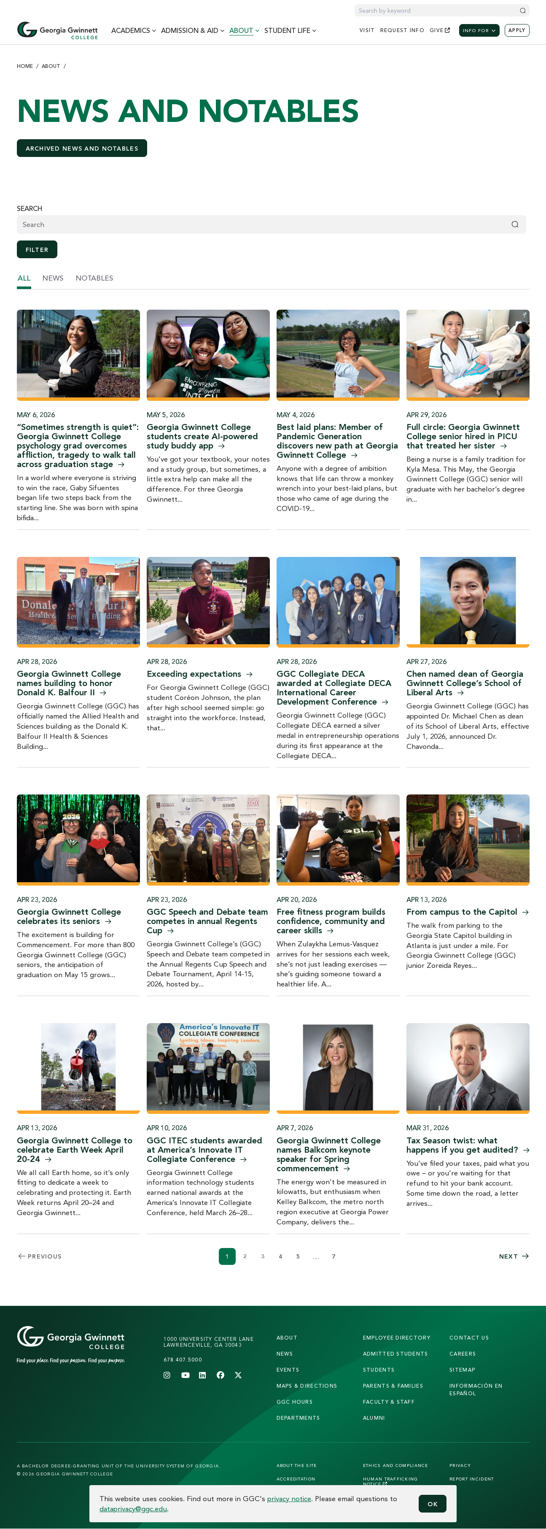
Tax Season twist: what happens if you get (468, 1145)
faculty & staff (389, 1402)
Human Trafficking (390, 1481)
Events (288, 1370)
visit (367, 30)
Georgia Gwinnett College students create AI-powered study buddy (202, 436)
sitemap (462, 1370)
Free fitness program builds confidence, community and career (331, 920)
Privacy (460, 1465)
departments (298, 1418)
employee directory (396, 1337)
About (51, 66)
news (53, 277)
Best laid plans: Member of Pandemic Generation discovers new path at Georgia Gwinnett (337, 440)
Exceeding (200, 673)
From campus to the (467, 911)
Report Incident (471, 1478)
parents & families (393, 1386)
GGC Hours (295, 1402)
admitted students (395, 1354)
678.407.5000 (183, 1359)
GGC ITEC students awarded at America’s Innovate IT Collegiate (204, 1149)
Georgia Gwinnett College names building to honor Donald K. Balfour (69, 682)
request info (402, 30)
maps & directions (307, 1386)
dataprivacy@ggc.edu (133, 1508)
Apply (516, 30)
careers (462, 1354)
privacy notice (289, 1498)
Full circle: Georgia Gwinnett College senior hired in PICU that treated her (463, 436)
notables (94, 277)
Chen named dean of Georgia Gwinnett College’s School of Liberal (464, 682)
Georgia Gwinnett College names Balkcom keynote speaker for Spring (329, 1154)
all (24, 277)
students (379, 1370)
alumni (374, 1418)
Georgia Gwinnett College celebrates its (69, 916)
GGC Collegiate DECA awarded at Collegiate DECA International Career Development (334, 687)
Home (25, 66)
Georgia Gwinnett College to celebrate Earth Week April (74, 1149)
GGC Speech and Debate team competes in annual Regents (207, 920)
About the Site (297, 1465)
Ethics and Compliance (395, 1465)
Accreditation (296, 1478)
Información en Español (476, 1390)
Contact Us (469, 1337)
